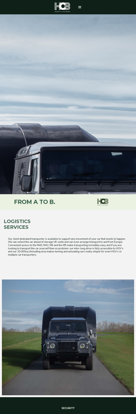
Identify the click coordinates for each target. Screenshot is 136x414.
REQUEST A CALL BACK (68, 339)
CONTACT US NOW (68, 382)
